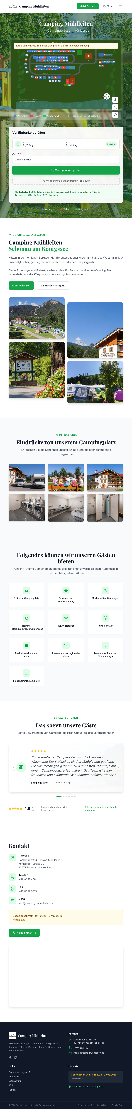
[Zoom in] (115, 100)
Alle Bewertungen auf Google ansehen (101, 808)
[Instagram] (15, 1057)
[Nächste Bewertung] (118, 767)
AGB (11, 1085)
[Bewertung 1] (58, 796)
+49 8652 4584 (28, 879)
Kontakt (12, 1089)
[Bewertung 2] (63, 796)
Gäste (17, 153)
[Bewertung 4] (69, 796)
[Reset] (115, 115)
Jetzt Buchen (87, 6)
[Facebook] (10, 1057)
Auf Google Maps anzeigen (86, 1086)
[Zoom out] (115, 107)
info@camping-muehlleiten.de (36, 903)
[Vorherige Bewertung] (14, 767)
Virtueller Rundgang (53, 285)
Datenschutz (15, 1081)
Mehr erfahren (21, 285)
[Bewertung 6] (75, 796)
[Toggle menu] (120, 6)
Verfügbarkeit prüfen (66, 170)
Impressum (14, 1076)
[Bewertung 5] (72, 796)
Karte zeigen (24, 932)
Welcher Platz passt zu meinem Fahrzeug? (66, 180)
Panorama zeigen (19, 1072)
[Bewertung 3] (66, 796)
